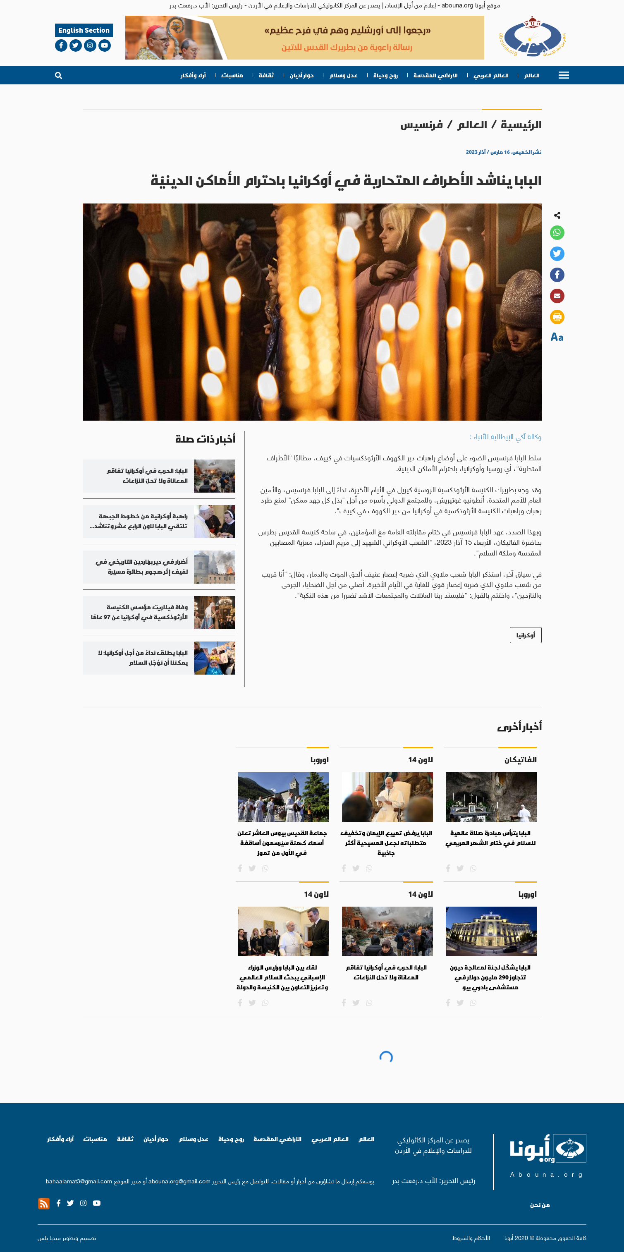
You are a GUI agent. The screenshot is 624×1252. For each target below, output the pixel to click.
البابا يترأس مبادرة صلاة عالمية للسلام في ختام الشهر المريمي (490, 838)
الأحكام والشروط (471, 1237)
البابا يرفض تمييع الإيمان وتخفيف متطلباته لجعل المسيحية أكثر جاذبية (386, 842)
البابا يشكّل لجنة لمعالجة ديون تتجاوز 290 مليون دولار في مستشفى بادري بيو (490, 977)
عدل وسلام (343, 75)
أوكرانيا (525, 635)
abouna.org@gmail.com (179, 1180)
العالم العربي (491, 75)
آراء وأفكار (193, 75)
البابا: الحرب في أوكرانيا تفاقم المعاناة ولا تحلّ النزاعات (386, 972)
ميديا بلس (49, 1237)
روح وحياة (385, 75)
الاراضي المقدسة (436, 75)
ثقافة (266, 75)
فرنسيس (421, 124)
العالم (532, 75)
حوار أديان (302, 75)
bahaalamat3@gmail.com (79, 1180)
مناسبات (232, 75)
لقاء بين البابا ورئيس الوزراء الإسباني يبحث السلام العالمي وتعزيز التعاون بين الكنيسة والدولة (282, 977)
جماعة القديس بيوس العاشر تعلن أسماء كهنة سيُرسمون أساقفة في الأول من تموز (282, 842)
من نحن (540, 1205)
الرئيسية (521, 124)
